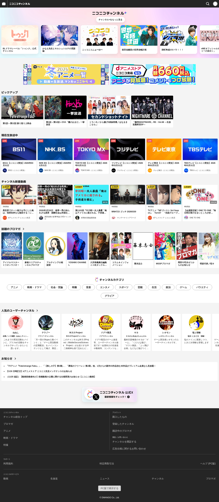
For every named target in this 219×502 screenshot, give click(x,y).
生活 (154, 287)
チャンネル (158, 478)
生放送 (54, 478)
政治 (168, 287)
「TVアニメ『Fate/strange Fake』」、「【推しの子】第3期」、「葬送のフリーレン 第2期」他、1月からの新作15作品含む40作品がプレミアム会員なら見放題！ (81, 366)
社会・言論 (57, 287)
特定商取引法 (107, 463)
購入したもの (119, 416)
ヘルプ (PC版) (208, 463)
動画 (5, 478)
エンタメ (105, 287)
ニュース (105, 478)
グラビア (109, 295)
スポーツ (123, 287)
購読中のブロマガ (122, 430)
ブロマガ (8, 423)
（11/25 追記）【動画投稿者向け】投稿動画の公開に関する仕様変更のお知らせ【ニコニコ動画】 (51, 377)
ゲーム (183, 287)
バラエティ (202, 287)
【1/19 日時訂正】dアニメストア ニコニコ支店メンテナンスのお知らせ (39, 371)
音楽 (88, 287)
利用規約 (8, 463)
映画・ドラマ (34, 287)
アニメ (14, 287)
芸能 (140, 287)
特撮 (74, 287)
